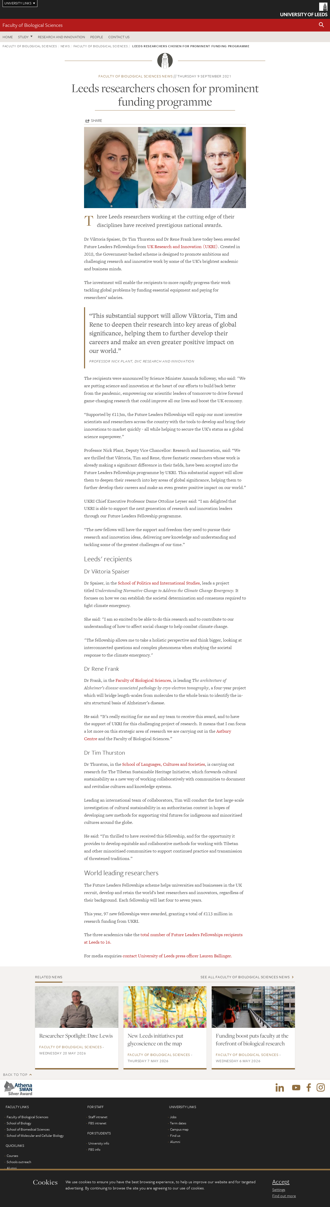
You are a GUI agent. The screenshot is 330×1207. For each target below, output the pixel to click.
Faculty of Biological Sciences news (135, 76)
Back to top (15, 1074)
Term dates (178, 1123)
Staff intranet (98, 1116)
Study (23, 37)
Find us (175, 1135)
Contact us (118, 37)
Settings (278, 1189)
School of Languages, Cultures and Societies (163, 764)
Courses (12, 1155)
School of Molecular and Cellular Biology (35, 1135)
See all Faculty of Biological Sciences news (245, 977)
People (96, 37)
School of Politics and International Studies (159, 583)
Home (8, 37)
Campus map (179, 1129)
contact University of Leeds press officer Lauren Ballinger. (177, 956)
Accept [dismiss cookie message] (281, 1182)
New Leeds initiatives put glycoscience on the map (155, 1039)
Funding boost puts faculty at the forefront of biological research (252, 1039)
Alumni (12, 1168)
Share (96, 120)
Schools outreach (19, 1161)
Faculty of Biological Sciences (33, 24)
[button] (321, 25)
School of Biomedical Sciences (28, 1129)
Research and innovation (61, 37)
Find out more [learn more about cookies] (284, 1195)
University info (98, 1143)
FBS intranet (97, 1123)
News (65, 46)
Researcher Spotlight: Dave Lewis (76, 1035)
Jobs (173, 1116)
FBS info (94, 1149)
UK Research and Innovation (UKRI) (182, 246)
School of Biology (19, 1123)
